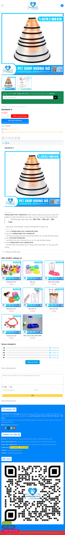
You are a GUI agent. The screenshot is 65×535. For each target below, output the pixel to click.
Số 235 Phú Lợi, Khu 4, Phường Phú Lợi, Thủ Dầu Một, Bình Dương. (36, 442)
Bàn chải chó (32, 309)
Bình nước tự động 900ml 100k (32, 335)
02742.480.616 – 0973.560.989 (19, 447)
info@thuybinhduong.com (14, 453)
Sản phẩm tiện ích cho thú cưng (45, 132)
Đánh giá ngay (32, 362)
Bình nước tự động (53, 282)
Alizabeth (7, 132)
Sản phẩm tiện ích (22, 106)
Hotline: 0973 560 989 (11, 531)
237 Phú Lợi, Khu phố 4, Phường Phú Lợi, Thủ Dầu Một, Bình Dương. (37, 444)
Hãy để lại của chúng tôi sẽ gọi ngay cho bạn (31, 93)
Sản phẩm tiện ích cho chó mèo (26, 132)
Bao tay (32, 282)
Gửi (32, 395)
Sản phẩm (12, 106)
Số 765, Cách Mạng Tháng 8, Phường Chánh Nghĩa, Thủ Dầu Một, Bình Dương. (29, 439)
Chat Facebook (9, 527)
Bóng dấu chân (11, 309)
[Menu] (2, 5)
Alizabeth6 (13, 132)
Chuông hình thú (11, 282)
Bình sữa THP (54, 309)
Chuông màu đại (11, 335)
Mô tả (5, 143)
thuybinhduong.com (53, 532)
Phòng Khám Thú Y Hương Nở (10, 414)
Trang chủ (4, 106)
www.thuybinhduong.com (14, 450)
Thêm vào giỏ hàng (20, 116)
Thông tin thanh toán (10, 252)
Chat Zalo (7, 523)
